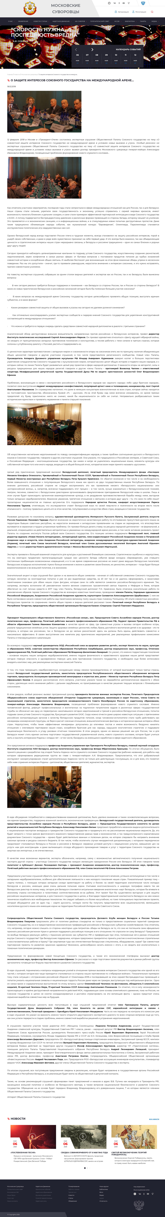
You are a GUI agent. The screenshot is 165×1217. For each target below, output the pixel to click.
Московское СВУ (13, 1192)
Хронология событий (43, 1189)
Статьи (70, 1198)
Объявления (23, 21)
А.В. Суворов (80, 21)
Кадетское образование (44, 1192)
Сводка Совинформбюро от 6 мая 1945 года (84, 1153)
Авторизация (123, 12)
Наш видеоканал (139, 1186)
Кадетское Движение (43, 1186)
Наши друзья (104, 1186)
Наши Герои (11, 1195)
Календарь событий (128, 45)
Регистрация (141, 12)
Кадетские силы (41, 1201)
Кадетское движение (61, 21)
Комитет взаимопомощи (44, 1198)
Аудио (102, 1198)
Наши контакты (12, 1201)
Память (143, 21)
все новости (154, 1119)
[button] (82, 63)
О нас (10, 21)
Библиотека (130, 21)
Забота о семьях (73, 1189)
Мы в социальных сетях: (142, 1190)
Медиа (154, 21)
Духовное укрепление (43, 1195)
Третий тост (72, 1192)
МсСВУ (117, 21)
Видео (102, 1195)
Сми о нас (10, 1198)
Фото (101, 1192)
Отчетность (103, 1201)
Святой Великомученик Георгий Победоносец (129, 1154)
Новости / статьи (40, 21)
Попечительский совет (99, 21)
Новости (71, 1195)
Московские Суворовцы (65, 8)
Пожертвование (73, 1186)
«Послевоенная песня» (23, 1153)
